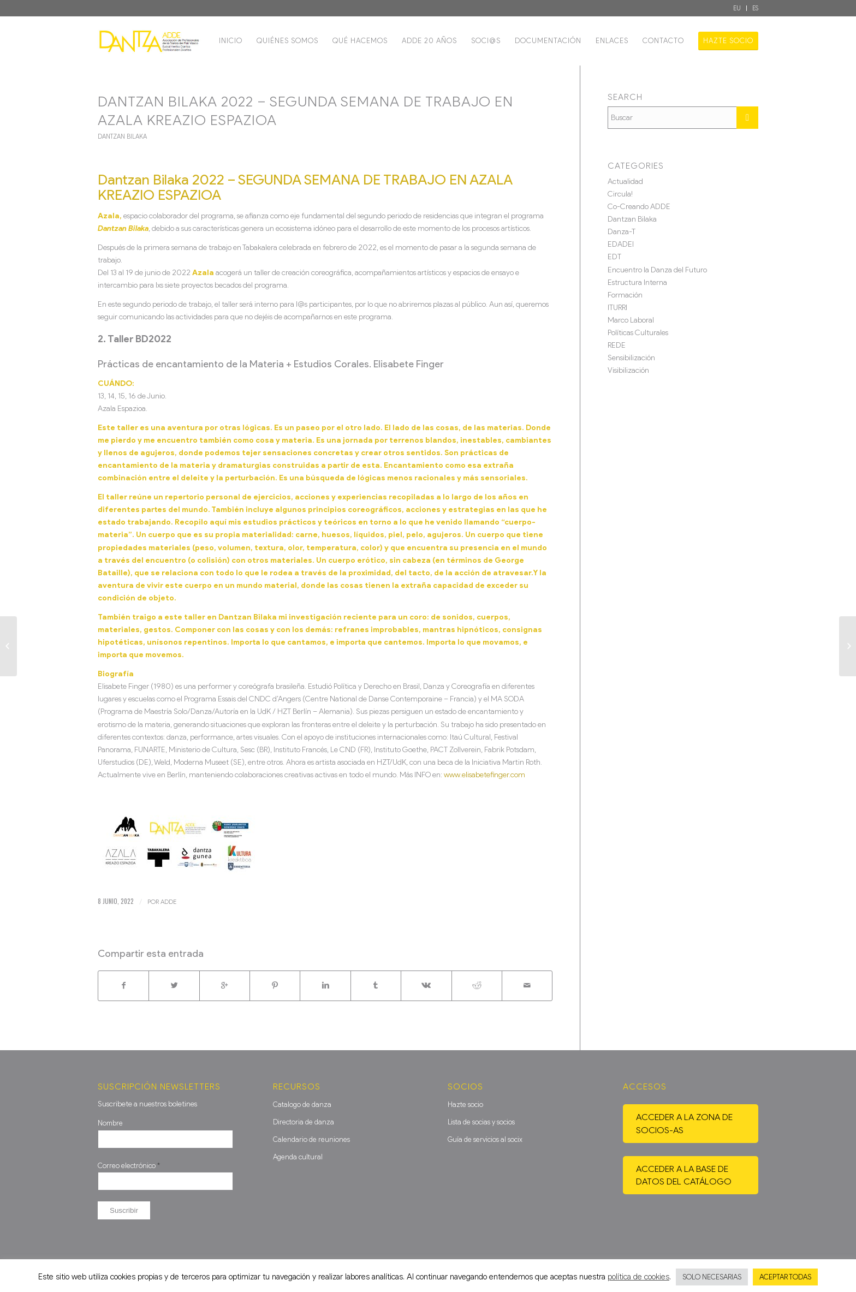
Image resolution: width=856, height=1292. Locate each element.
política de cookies (638, 1277)
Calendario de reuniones (311, 1139)
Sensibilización (631, 357)
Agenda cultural (298, 1157)
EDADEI (621, 244)
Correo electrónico (129, 1166)
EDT (614, 256)
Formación (625, 295)
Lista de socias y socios (481, 1122)
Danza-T (621, 231)
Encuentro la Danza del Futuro (657, 270)
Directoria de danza (303, 1122)
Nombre (110, 1123)
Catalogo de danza (302, 1104)
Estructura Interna (637, 282)
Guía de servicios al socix (485, 1139)
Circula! (620, 194)
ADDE (168, 902)
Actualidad (625, 181)
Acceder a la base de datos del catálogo (684, 1175)
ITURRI (617, 307)
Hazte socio (465, 1104)
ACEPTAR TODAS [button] (785, 1277)
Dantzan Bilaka (122, 136)
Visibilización (628, 370)
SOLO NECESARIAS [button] (711, 1277)
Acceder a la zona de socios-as (684, 1123)
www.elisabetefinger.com (484, 774)
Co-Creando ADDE (639, 206)
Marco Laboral (631, 320)
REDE (617, 345)
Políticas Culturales (638, 332)
